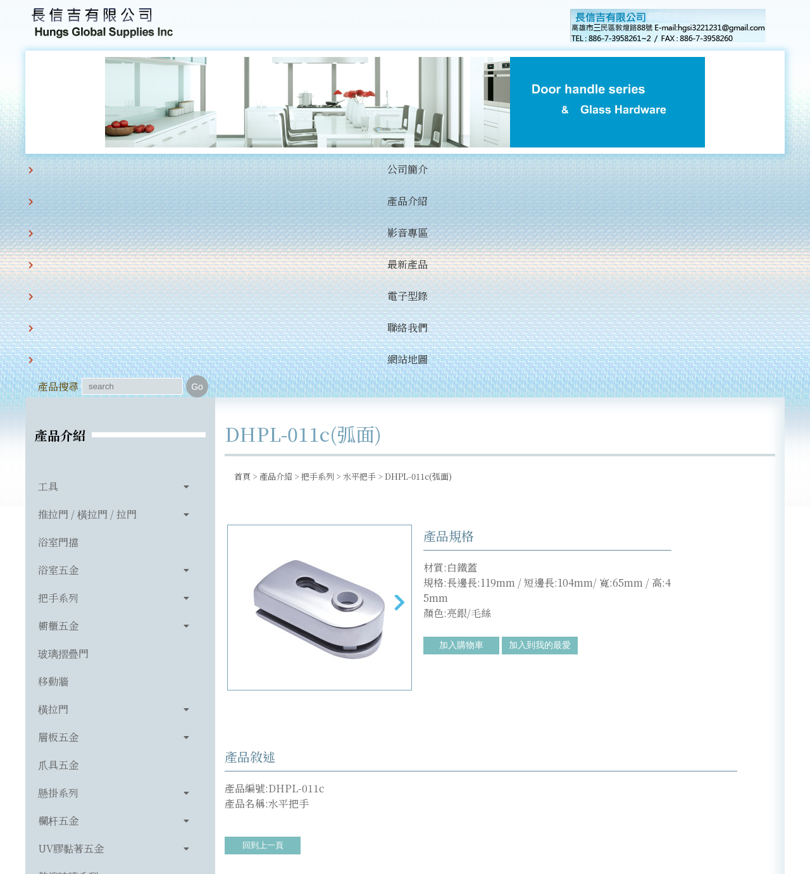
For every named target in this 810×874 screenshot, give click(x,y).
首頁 (242, 264)
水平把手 (359, 264)
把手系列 (58, 385)
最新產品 (310, 169)
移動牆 (53, 469)
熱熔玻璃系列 (68, 664)
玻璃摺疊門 (63, 441)
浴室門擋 (58, 330)
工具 (48, 274)
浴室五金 (58, 358)
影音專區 (245, 169)
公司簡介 (116, 169)
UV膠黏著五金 (71, 636)
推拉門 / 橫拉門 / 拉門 (87, 302)
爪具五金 (58, 553)
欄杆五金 (58, 608)
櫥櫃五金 (58, 413)
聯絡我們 (439, 169)
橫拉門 (53, 497)
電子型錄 (374, 169)
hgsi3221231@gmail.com (492, 805)
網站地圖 (503, 169)
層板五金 (58, 525)
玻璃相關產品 (68, 692)
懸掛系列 (58, 580)
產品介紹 (181, 169)
